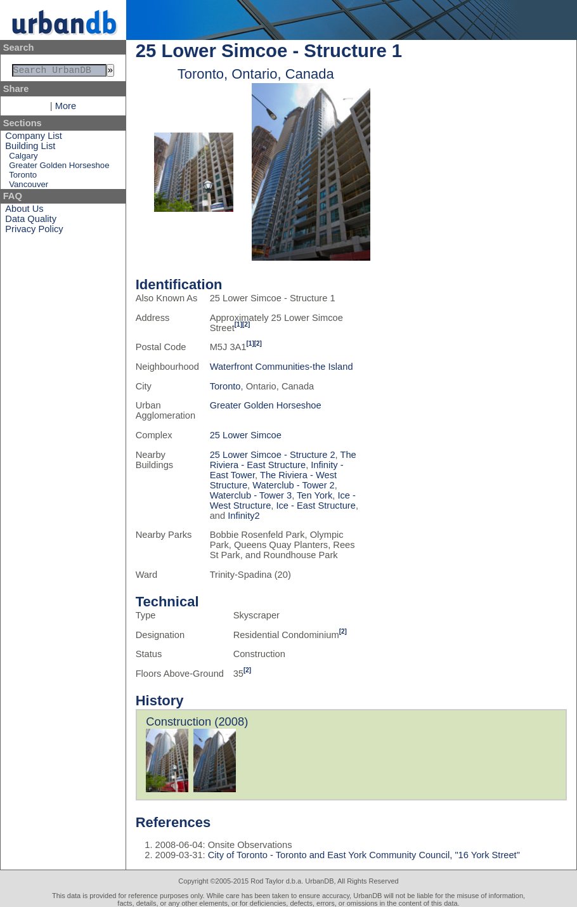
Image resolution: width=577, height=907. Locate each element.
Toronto (23, 177)
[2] (246, 324)
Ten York (314, 495)
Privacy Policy (34, 231)
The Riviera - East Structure (283, 460)
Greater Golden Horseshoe (59, 168)
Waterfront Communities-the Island (281, 367)
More (65, 108)
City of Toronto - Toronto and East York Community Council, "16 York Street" (362, 855)
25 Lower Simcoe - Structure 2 (272, 455)
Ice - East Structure (315, 505)
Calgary (23, 158)
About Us (24, 211)
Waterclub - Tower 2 (293, 485)
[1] (238, 324)
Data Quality (30, 221)
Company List (33, 138)
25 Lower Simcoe (246, 435)
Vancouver (28, 187)
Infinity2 (244, 516)
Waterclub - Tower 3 (251, 495)
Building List (30, 148)
